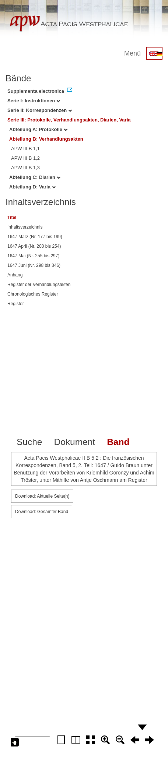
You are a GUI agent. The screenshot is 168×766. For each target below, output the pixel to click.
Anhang (14, 275)
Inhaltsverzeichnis (24, 227)
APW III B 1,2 (25, 158)
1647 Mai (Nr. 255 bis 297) (33, 255)
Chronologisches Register (32, 294)
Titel (11, 217)
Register (15, 303)
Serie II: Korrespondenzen (39, 110)
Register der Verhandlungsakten (38, 284)
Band (118, 442)
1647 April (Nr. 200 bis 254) (34, 246)
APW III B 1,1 (25, 148)
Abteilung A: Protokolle (38, 129)
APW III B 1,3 (25, 167)
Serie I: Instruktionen (33, 100)
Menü (132, 53)
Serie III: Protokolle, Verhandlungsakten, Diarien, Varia (69, 120)
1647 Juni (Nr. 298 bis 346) (33, 265)
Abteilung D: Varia (32, 187)
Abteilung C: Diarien (34, 177)
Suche (29, 442)
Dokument (74, 442)
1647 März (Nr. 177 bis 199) (34, 236)
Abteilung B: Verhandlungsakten (46, 139)
